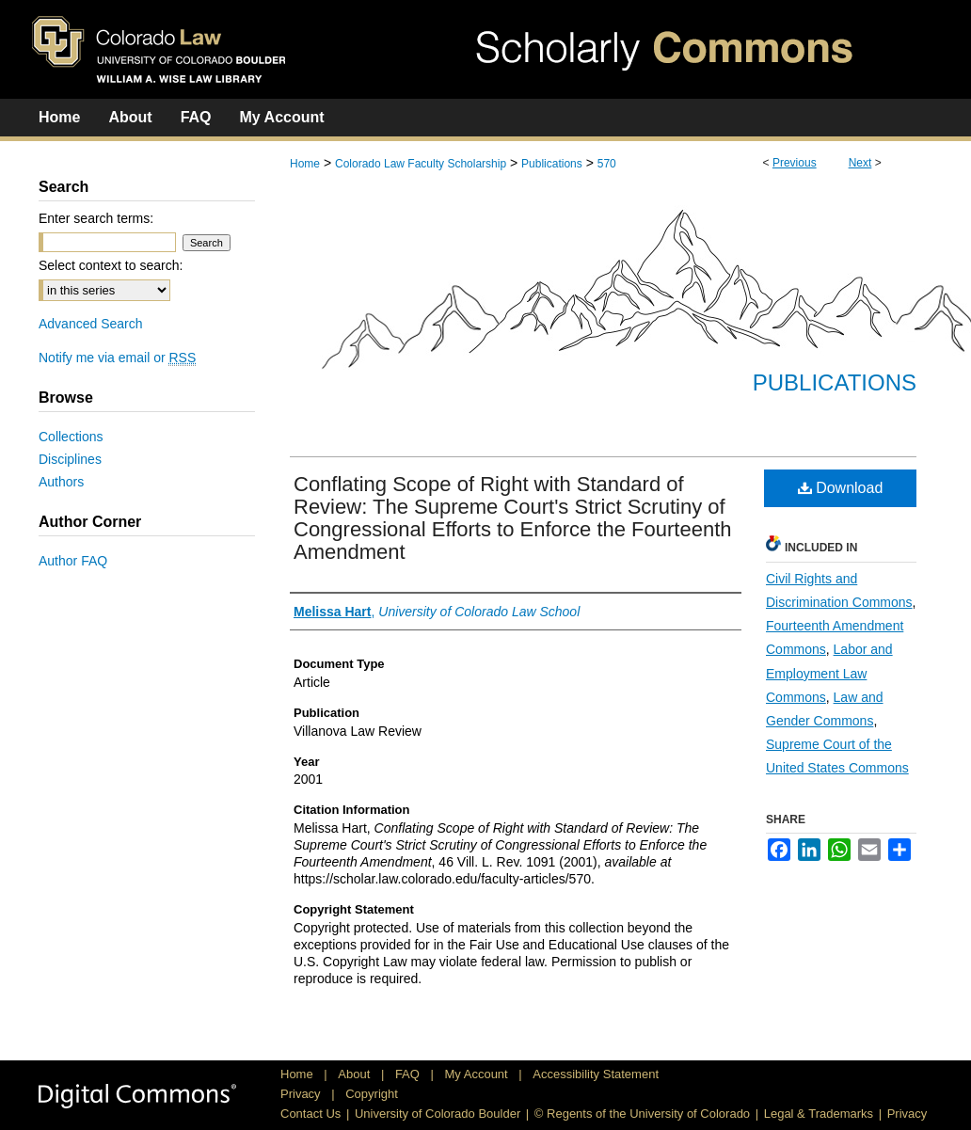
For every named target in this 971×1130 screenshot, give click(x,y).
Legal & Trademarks (818, 1113)
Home (305, 163)
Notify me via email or (117, 357)
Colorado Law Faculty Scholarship (420, 163)
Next (860, 162)
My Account (478, 1074)
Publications (551, 163)
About (356, 1074)
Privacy (302, 1094)
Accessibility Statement (596, 1074)
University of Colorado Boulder (437, 1113)
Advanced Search (91, 323)
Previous (794, 162)
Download (840, 488)
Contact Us (310, 1113)
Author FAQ (73, 560)
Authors (61, 481)
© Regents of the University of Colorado (642, 1113)
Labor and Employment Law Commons (829, 673)
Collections (71, 436)
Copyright (371, 1094)
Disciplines (70, 459)
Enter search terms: (96, 218)
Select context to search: (111, 265)
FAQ (409, 1074)
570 (606, 163)
